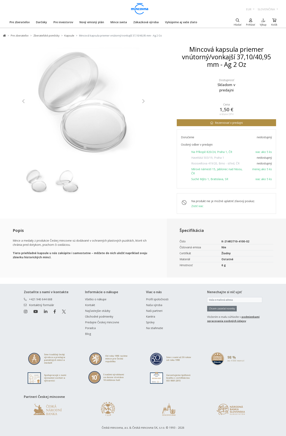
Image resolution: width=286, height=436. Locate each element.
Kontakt (90, 305)
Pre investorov (63, 22)
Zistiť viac (197, 206)
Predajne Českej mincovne (102, 322)
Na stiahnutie (154, 328)
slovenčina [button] (267, 9)
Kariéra (150, 316)
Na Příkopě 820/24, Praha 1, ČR (211, 152)
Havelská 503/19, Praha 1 (207, 157)
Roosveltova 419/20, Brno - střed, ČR (215, 163)
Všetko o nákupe (95, 299)
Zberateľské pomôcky (46, 35)
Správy (150, 322)
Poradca (90, 328)
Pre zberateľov (20, 22)
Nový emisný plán (91, 22)
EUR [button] (249, 9)
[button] (31, 101)
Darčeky (41, 22)
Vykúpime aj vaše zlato (181, 22)
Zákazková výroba (146, 22)
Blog (88, 334)
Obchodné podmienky (99, 316)
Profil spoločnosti (157, 299)
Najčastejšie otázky (97, 311)
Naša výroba (154, 305)
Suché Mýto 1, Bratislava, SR (209, 179)
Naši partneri (154, 311)
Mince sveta (118, 22)
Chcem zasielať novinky (222, 308)
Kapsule (69, 35)
